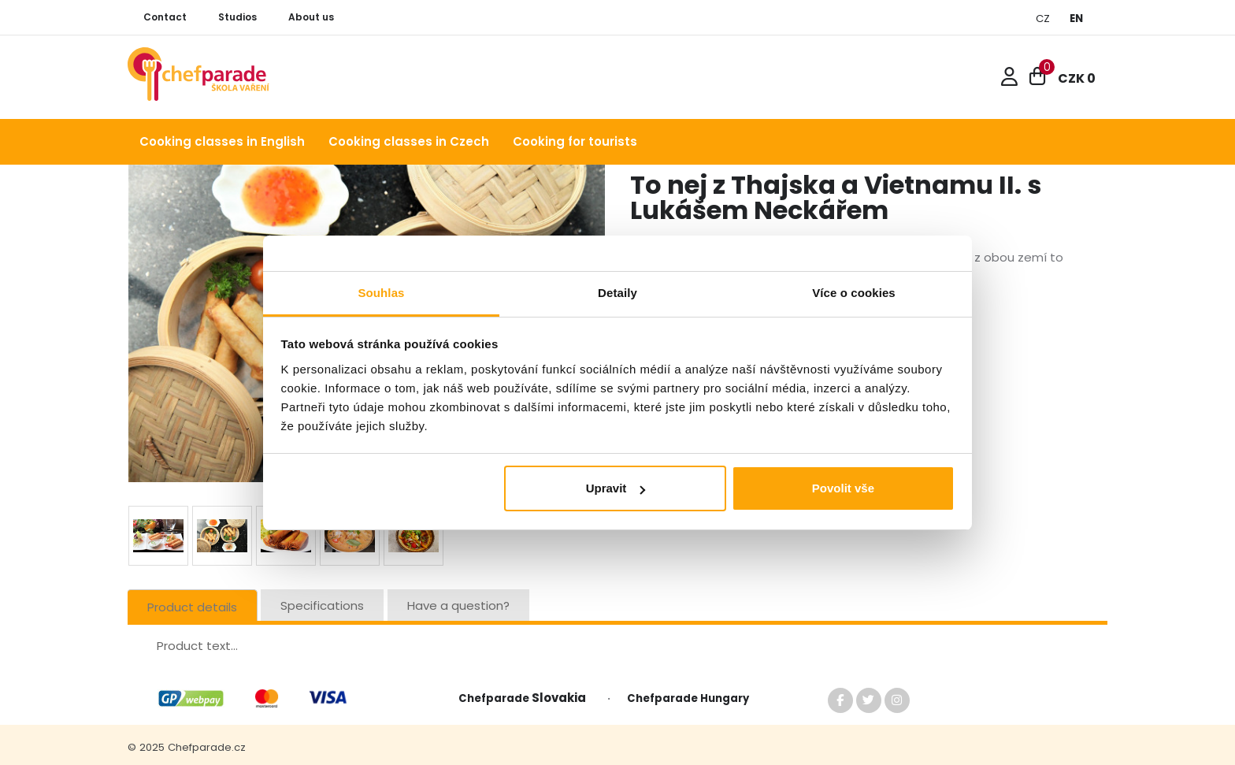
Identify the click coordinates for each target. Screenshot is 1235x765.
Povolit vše (843, 488)
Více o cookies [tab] (854, 292)
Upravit (616, 488)
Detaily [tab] (617, 292)
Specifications (322, 605)
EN (1076, 18)
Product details (192, 607)
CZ (1043, 18)
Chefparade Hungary (688, 698)
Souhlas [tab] (381, 292)
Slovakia (562, 697)
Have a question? (458, 605)
